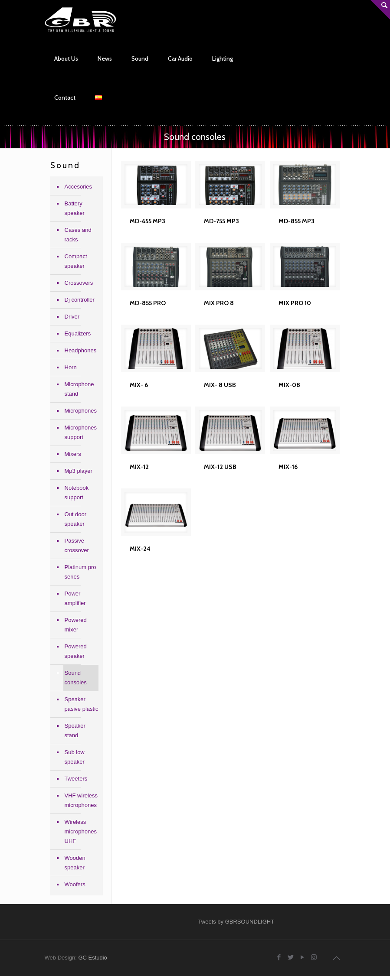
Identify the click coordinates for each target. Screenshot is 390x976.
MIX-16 (288, 467)
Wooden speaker (75, 863)
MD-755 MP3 (221, 221)
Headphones (81, 350)
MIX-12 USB (220, 467)
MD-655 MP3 (147, 221)
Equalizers (78, 333)
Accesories (78, 186)
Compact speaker (76, 261)
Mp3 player (78, 471)
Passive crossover (77, 545)
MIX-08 (289, 385)
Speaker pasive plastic (81, 704)
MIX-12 (139, 467)
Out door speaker (76, 519)
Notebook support (77, 493)
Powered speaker (76, 651)
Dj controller (80, 299)
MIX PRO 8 (219, 303)
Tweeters (76, 778)
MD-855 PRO (148, 303)
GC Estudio (92, 957)
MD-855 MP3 (297, 221)
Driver (72, 316)
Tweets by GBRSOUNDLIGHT (236, 921)
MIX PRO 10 (295, 303)
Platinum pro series (80, 572)
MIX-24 (140, 549)
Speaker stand (75, 730)
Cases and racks (78, 235)
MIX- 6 (139, 385)
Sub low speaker (75, 757)
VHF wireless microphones (81, 800)
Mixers (73, 454)
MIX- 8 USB (220, 385)
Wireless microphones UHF (81, 831)
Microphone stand (79, 389)
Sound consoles (76, 678)
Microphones (81, 410)
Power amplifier (75, 598)
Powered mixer (76, 625)
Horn (71, 367)
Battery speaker (75, 208)
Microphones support (81, 432)
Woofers (75, 884)
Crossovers (79, 283)
